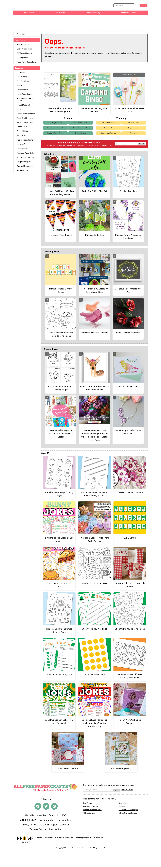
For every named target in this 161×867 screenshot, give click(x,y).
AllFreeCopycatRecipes (128, 811)
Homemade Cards (80, 121)
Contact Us (54, 813)
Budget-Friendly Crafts (55, 126)
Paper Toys (21, 134)
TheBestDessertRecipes (128, 808)
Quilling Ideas (22, 56)
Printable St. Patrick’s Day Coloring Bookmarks (130, 674)
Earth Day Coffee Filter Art (94, 189)
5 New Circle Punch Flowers (130, 490)
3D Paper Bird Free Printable (94, 330)
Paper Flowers (22, 125)
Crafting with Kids (55, 121)
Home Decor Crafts (24, 92)
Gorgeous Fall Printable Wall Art (128, 288)
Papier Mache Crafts (25, 138)
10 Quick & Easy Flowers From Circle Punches (94, 537)
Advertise (41, 813)
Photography (22, 147)
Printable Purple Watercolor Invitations (128, 235)
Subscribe (21, 32)
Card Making (22, 75)
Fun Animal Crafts (108, 121)
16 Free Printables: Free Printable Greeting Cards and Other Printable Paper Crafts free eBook (94, 433)
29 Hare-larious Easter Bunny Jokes (59, 537)
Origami (20, 107)
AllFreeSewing (89, 811)
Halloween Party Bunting (60, 233)
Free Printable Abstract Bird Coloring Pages (61, 386)
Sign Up (142, 142)
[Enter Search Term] (123, 4)
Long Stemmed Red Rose (128, 330)
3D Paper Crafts (133, 121)
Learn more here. (97, 836)
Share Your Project (47, 822)
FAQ (64, 813)
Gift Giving (21, 83)
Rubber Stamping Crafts (26, 155)
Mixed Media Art (23, 103)
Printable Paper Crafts (55, 131)
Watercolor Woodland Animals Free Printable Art (94, 386)
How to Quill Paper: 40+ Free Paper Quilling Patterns (60, 191)
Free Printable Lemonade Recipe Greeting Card (60, 108)
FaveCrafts (87, 801)
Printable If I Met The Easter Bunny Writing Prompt (94, 492)
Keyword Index (65, 818)
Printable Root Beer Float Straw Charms (129, 108)
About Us (29, 813)
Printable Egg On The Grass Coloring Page (59, 628)
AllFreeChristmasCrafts (92, 808)
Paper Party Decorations (26, 60)
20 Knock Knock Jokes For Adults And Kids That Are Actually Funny (94, 721)
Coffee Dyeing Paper (121, 766)
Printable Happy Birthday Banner (60, 288)
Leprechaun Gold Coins (94, 672)
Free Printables (23, 43)
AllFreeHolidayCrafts (91, 804)
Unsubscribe (55, 827)
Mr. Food (122, 804)
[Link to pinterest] (54, 804)
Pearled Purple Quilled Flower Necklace (128, 430)
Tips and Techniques (25, 164)
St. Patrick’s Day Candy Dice (59, 672)
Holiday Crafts (22, 88)
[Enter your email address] (98, 788)
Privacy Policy (94, 143)
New (45, 451)
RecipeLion (123, 801)
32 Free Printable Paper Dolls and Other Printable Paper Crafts (61, 431)
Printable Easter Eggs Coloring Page (59, 492)
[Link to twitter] (46, 804)
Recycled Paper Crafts (26, 151)
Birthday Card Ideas (24, 47)
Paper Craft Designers (25, 116)
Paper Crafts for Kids (25, 120)
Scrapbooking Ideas (25, 160)
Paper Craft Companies (26, 112)
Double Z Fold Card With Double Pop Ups (130, 583)
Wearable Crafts (23, 169)
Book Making (22, 70)
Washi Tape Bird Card (128, 384)
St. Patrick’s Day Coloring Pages (130, 627)
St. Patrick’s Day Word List (94, 627)
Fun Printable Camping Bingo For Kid (94, 108)
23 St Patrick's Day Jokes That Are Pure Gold (59, 720)
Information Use (106, 143)
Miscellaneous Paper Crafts (25, 98)
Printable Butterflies (94, 233)
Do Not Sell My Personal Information (37, 818)
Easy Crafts (108, 126)
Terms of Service (38, 827)
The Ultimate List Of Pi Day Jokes (59, 583)
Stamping (133, 131)
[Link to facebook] (37, 804)
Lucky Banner (130, 536)
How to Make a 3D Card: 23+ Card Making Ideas (94, 288)
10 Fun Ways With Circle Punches (130, 720)
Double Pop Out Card (68, 766)
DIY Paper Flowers (24, 51)
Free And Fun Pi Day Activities (94, 581)
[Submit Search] (143, 4)
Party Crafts (21, 142)
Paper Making (22, 129)
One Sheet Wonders (108, 131)
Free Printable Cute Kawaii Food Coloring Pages (61, 332)
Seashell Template (128, 189)
